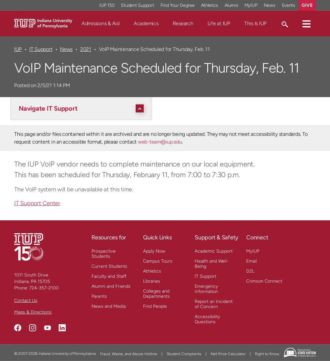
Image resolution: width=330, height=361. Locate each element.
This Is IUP (255, 23)
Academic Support (214, 251)
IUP (18, 49)
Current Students (109, 266)
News (66, 49)
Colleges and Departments (156, 293)
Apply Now (154, 251)
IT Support (41, 49)
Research (183, 23)
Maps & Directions (33, 312)
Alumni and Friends (111, 286)
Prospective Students (104, 253)
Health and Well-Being (211, 263)
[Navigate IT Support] (82, 108)
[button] (306, 23)
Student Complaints (184, 354)
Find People (155, 306)
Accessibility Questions (207, 319)
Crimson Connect (264, 281)
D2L (250, 271)
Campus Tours (157, 261)
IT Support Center (37, 203)
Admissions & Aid (101, 23)
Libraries (151, 281)
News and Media (109, 306)
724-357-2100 (44, 288)
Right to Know (267, 354)
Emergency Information (206, 289)
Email (251, 261)
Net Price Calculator (228, 354)
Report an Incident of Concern (214, 304)
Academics (146, 23)
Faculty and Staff (109, 276)
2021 (85, 49)
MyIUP (252, 251)
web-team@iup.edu (160, 142)
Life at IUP (219, 23)
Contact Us (25, 300)
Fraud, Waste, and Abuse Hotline (128, 354)
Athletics (152, 271)
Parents (99, 296)
